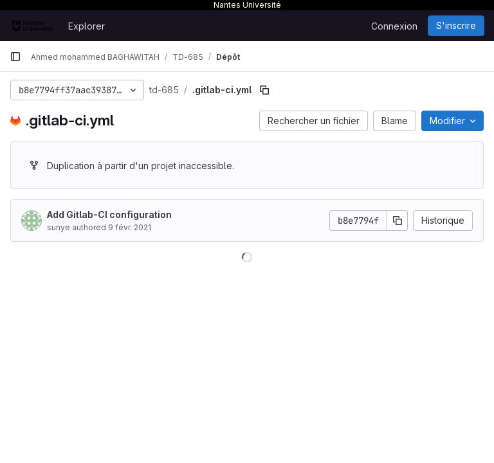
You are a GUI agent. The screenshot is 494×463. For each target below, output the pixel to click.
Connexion (394, 26)
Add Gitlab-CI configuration (109, 214)
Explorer (86, 26)
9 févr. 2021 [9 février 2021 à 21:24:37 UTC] (129, 227)
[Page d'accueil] (32, 25)
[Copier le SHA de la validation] (397, 220)
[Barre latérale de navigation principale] (15, 56)
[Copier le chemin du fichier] (264, 90)
